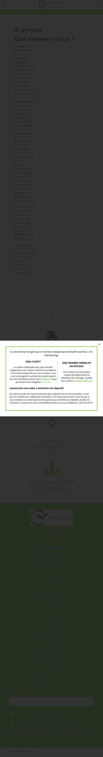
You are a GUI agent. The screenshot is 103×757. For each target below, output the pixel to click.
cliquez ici (47, 379)
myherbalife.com (84, 380)
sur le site (46, 382)
